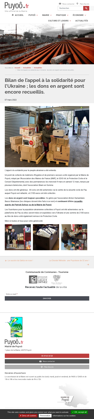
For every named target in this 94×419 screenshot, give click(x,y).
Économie (78, 15)
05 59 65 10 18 (47, 355)
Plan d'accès (82, 4)
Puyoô (32, 15)
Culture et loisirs (58, 20)
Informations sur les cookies (64, 416)
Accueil (19, 15)
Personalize (45, 416)
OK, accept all (79, 412)
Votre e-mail (12, 294)
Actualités (81, 20)
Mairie (45, 15)
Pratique (61, 15)
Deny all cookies (28, 416)
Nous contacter (66, 4)
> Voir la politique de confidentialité (14, 307)
